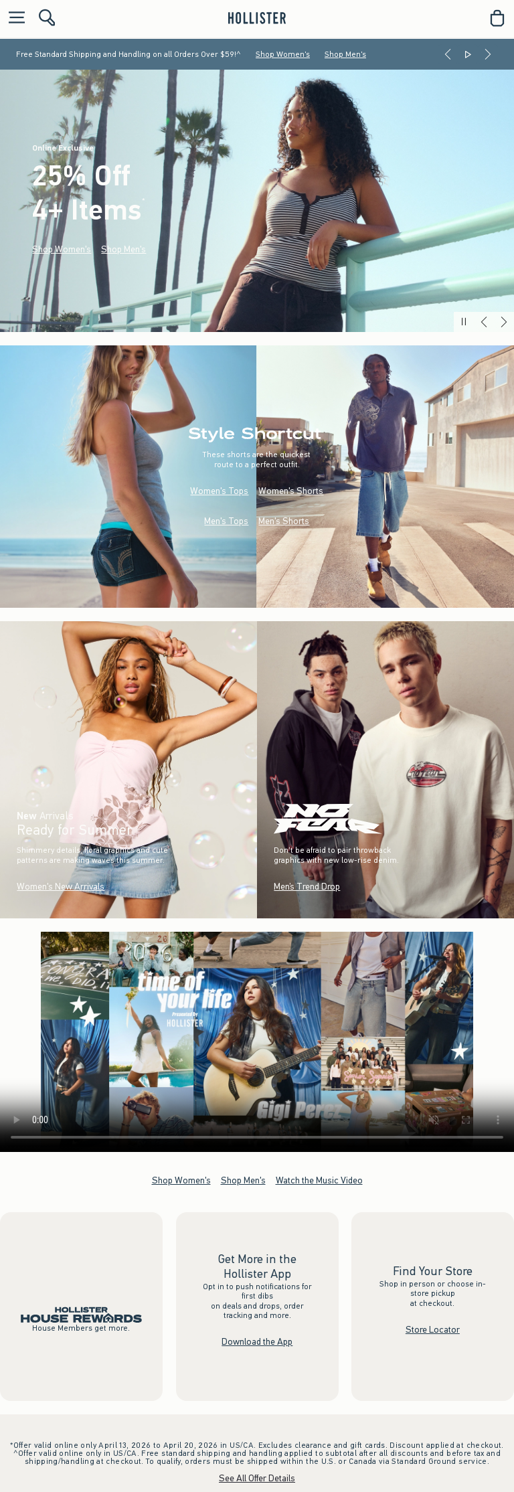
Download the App (257, 1341)
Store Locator (433, 1329)
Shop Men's (345, 54)
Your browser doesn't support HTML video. (257, 1042)
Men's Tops (226, 520)
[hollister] (256, 18)
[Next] (488, 54)
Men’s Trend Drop (307, 886)
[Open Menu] (13, 18)
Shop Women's (283, 54)
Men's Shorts (283, 520)
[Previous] (448, 54)
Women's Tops (219, 490)
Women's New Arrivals (60, 886)
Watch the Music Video (319, 1180)
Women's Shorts (290, 490)
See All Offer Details (257, 1478)
